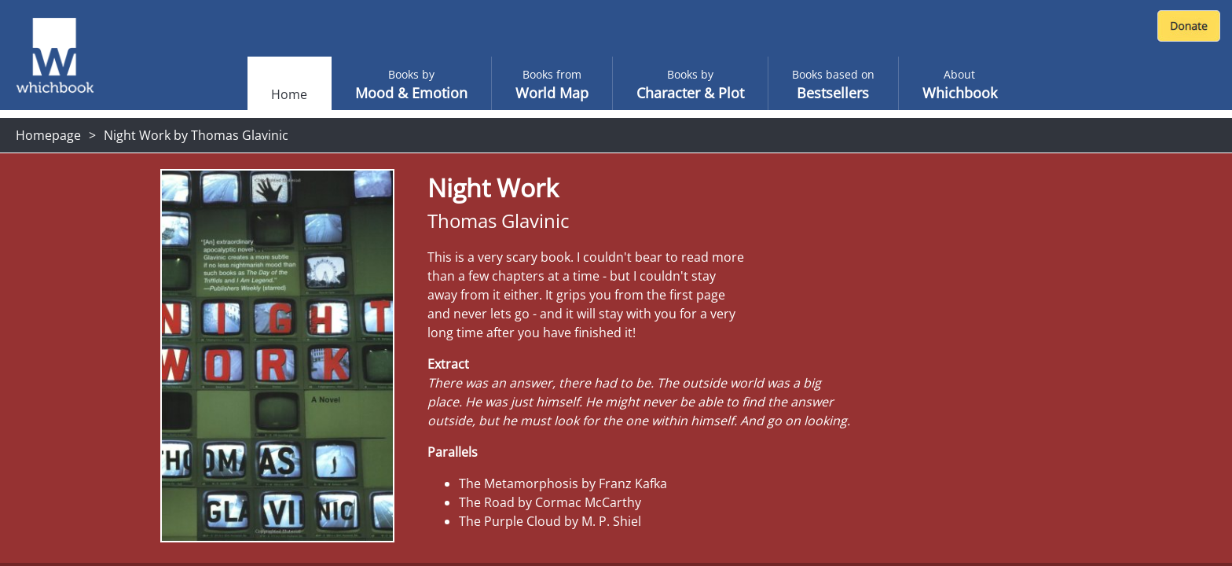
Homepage (48, 135)
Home (289, 94)
